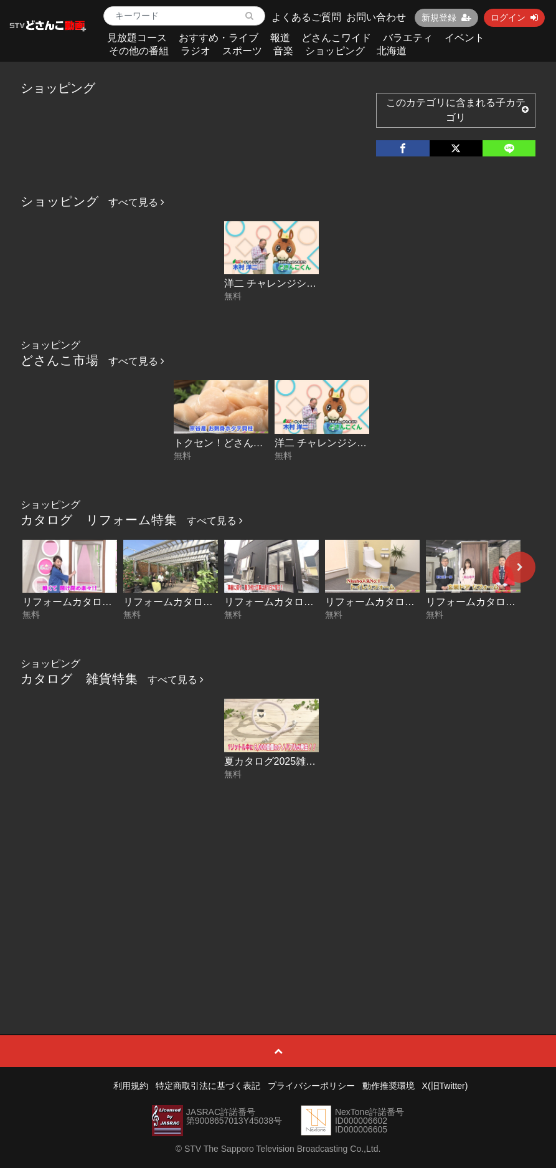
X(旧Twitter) (445, 1086)
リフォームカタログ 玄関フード (300, 601)
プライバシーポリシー (311, 1086)
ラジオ (195, 50)
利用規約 (130, 1086)
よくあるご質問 (306, 17)
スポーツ (242, 50)
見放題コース (137, 37)
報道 (280, 37)
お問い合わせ (376, 17)
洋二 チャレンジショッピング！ (295, 283)
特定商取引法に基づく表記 (208, 1086)
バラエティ (408, 37)
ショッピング (335, 50)
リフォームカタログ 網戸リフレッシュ (108, 601)
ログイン (514, 17)
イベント (464, 37)
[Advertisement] (278, 878)
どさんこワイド (336, 37)
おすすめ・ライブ (218, 37)
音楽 (283, 50)
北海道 (392, 50)
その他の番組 (139, 50)
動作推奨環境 (388, 1086)
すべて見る (136, 202)
